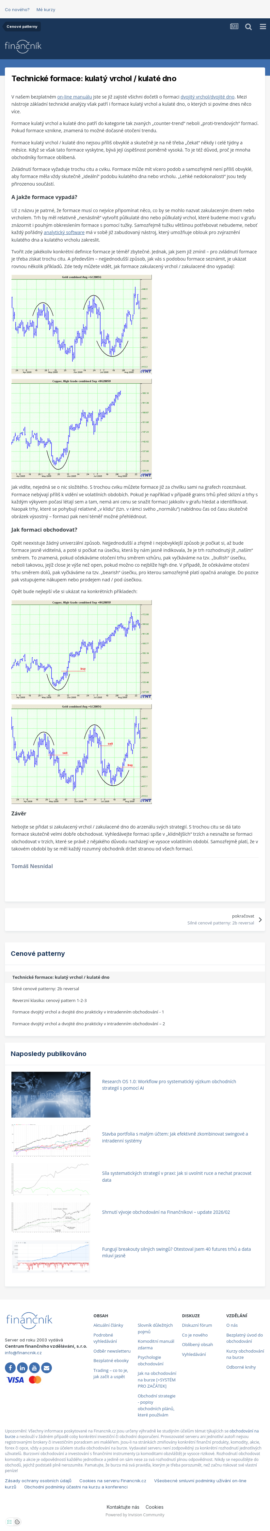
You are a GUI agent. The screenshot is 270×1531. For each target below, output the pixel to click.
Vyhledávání (194, 1354)
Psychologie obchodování (151, 1360)
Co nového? (17, 9)
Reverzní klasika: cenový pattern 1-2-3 (49, 1000)
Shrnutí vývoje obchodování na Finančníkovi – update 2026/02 (166, 1212)
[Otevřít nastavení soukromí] (9, 1522)
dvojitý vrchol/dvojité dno (207, 97)
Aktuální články (108, 1325)
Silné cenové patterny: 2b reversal (45, 989)
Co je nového (195, 1335)
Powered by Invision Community (134, 1515)
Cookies (155, 1507)
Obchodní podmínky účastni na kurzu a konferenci (76, 1486)
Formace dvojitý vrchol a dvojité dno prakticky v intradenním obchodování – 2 (88, 1024)
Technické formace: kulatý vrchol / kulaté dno (60, 977)
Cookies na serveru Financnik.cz (112, 1480)
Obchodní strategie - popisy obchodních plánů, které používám (157, 1405)
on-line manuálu (74, 97)
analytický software (64, 232)
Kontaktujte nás (123, 1507)
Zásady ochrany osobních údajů (38, 1480)
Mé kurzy (46, 9)
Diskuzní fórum (197, 1325)
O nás (232, 1325)
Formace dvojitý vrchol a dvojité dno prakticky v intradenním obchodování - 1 (88, 1012)
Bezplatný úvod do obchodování (244, 1338)
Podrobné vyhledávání (105, 1338)
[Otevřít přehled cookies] (17, 1522)
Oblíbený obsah (197, 1344)
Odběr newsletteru (112, 1351)
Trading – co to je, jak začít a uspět (110, 1373)
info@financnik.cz (23, 1352)
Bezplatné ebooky (111, 1360)
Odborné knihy (241, 1367)
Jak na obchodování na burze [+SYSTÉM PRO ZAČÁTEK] (157, 1379)
